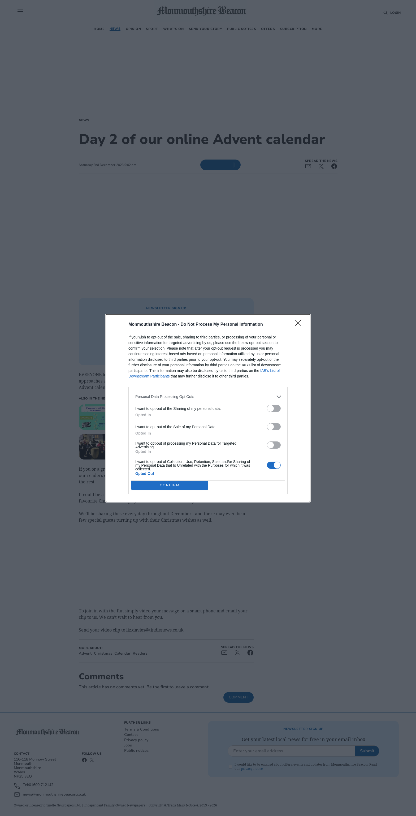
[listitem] (208, 397)
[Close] (300, 325)
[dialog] (208, 408)
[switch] (274, 408)
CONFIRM (170, 485)
